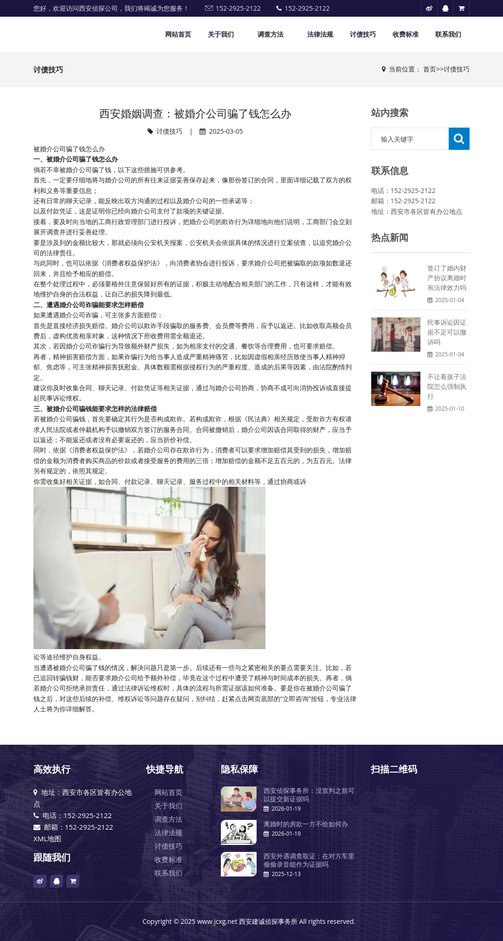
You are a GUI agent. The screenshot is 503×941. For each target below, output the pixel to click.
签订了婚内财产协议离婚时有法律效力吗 (446, 278)
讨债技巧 (363, 34)
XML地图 (47, 838)
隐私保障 (239, 769)
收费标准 (406, 34)
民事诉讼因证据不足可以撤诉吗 (446, 332)
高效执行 (52, 769)
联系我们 (448, 34)
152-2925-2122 (238, 8)
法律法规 (320, 34)
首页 (429, 68)
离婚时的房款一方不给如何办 (306, 823)
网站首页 (178, 34)
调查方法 (271, 34)
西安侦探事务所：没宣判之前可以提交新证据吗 (309, 794)
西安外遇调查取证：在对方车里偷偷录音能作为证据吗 (309, 860)
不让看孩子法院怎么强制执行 (446, 386)
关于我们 (221, 34)
